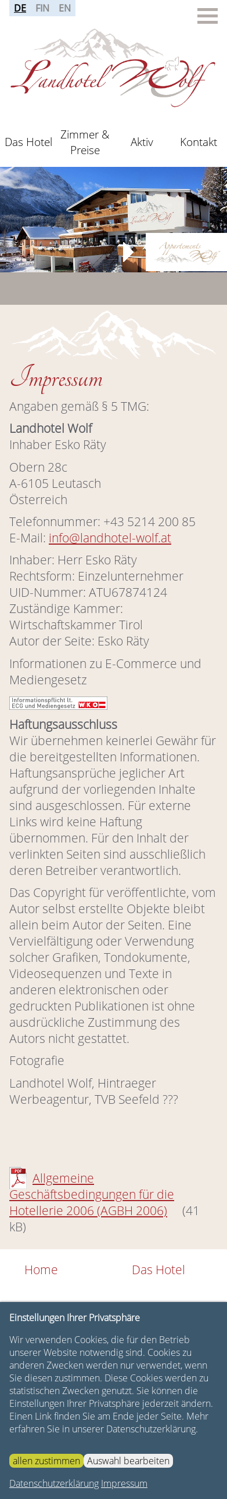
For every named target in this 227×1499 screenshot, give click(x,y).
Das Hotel (28, 141)
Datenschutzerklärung (54, 1483)
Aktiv (142, 141)
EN (65, 8)
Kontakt (198, 141)
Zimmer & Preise (85, 142)
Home (41, 1269)
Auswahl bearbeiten (128, 1460)
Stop (118, 206)
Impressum (124, 1483)
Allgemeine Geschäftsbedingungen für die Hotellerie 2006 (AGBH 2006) (91, 1194)
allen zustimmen (46, 1460)
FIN (42, 8)
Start (109, 206)
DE (20, 8)
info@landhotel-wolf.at (110, 538)
